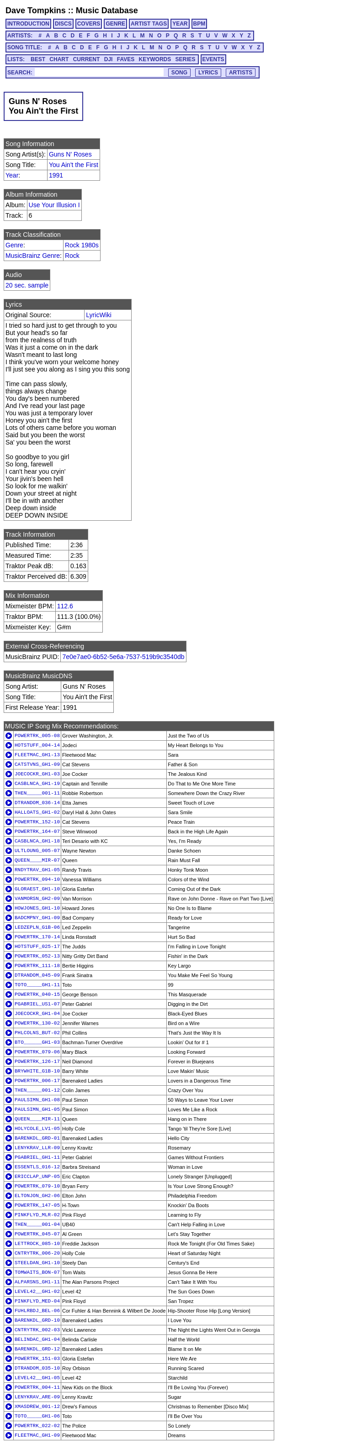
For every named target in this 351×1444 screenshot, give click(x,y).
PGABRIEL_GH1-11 (37, 1157)
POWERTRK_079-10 (37, 1186)
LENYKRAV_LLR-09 (37, 1148)
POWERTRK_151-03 (37, 1358)
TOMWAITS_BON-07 (37, 1272)
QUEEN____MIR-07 (37, 860)
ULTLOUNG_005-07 (37, 850)
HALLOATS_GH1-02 (37, 812)
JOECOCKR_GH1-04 (37, 1013)
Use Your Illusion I (54, 205)
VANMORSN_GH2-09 (37, 898)
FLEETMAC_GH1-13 (37, 755)
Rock (72, 255)
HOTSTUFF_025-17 (37, 946)
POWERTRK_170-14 (37, 937)
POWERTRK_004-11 (37, 1387)
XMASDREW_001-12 (37, 1406)
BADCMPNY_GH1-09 (37, 918)
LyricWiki (98, 315)
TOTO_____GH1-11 (37, 985)
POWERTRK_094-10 (37, 879)
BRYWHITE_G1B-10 (37, 1071)
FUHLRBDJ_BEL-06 (37, 1310)
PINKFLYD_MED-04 (37, 1301)
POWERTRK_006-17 (37, 1080)
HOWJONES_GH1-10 (37, 908)
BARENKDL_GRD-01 (37, 1138)
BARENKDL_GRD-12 (37, 1349)
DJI (108, 59)
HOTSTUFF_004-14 (37, 745)
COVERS (89, 24)
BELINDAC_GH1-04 (37, 1339)
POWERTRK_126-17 (37, 1061)
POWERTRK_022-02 (37, 1425)
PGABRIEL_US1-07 (37, 1004)
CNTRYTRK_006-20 (37, 1253)
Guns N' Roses (70, 154)
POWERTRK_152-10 (37, 822)
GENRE (115, 24)
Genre (14, 245)
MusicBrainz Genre (32, 255)
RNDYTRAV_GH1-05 (37, 870)
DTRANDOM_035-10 (37, 1368)
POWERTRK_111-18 (37, 965)
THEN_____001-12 (37, 1090)
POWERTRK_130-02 (37, 1023)
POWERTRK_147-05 (37, 1205)
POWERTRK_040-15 (37, 994)
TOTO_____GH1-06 (37, 1416)
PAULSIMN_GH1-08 (37, 1100)
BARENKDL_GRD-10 (37, 1320)
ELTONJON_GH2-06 (37, 1195)
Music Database (107, 10)
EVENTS (213, 59)
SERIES (186, 59)
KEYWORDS (155, 59)
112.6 (65, 606)
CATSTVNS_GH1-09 (37, 764)
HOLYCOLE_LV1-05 (37, 1128)
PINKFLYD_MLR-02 (37, 1215)
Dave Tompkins (35, 10)
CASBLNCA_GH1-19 (37, 783)
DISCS (63, 24)
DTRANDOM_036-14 (37, 803)
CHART (59, 59)
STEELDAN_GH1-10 (37, 1263)
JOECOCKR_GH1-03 (37, 774)
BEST (38, 59)
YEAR (179, 24)
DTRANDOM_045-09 (37, 975)
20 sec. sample (26, 285)
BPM (199, 24)
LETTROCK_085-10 (37, 1243)
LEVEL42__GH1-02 (37, 1291)
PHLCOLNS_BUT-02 (37, 1033)
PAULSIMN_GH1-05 (37, 1109)
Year (11, 175)
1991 (56, 175)
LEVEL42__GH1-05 (37, 1378)
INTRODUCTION (28, 24)
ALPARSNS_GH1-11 (37, 1282)
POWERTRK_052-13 (37, 956)
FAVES (125, 59)
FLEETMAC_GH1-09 (37, 1435)
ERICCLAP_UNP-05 (37, 1176)
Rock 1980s (82, 245)
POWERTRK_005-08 (37, 735)
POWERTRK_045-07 (37, 1234)
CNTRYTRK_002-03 (37, 1330)
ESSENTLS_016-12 (37, 1167)
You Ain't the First (73, 164)
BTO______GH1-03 (37, 1042)
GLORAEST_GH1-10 (37, 889)
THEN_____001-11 (37, 793)
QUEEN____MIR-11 (37, 1119)
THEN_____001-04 (37, 1224)
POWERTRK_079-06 (37, 1052)
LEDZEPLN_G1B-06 (37, 927)
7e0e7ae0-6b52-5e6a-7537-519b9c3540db (123, 656)
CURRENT (86, 59)
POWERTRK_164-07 (37, 831)
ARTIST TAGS (149, 24)
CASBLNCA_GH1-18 (37, 841)
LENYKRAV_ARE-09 (37, 1397)
